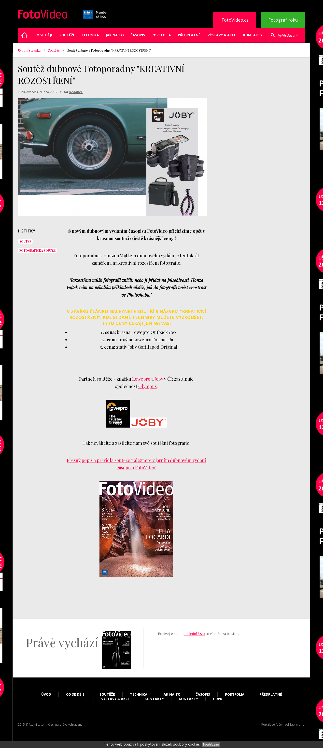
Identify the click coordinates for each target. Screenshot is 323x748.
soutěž (25, 241)
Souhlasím (211, 744)
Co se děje (43, 35)
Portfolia (161, 35)
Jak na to (115, 35)
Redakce (76, 92)
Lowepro (141, 379)
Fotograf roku (283, 20)
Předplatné (189, 35)
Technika (90, 35)
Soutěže (67, 35)
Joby (158, 379)
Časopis (137, 35)
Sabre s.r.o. (297, 724)
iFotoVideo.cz (234, 20)
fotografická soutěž (37, 250)
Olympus (147, 386)
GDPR (217, 699)
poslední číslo (194, 633)
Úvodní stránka (29, 50)
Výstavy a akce (222, 35)
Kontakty (252, 35)
